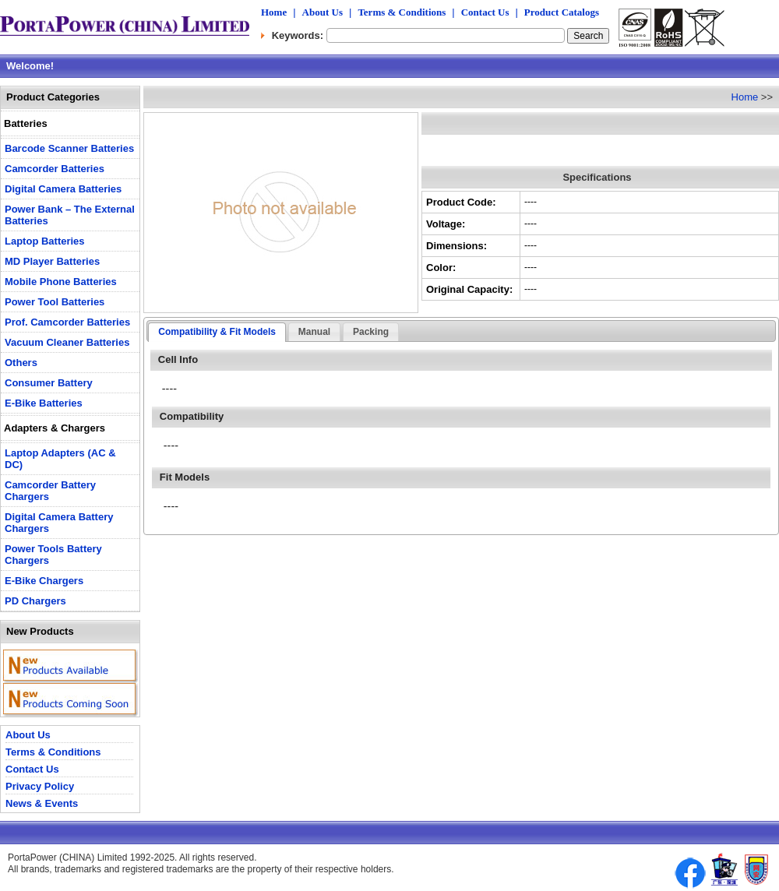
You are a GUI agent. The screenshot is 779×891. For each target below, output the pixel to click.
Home (274, 12)
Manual (314, 331)
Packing (371, 331)
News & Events (41, 803)
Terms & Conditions (402, 12)
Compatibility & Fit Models (217, 331)
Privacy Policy (39, 786)
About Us (322, 12)
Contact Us (485, 12)
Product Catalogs (561, 12)
